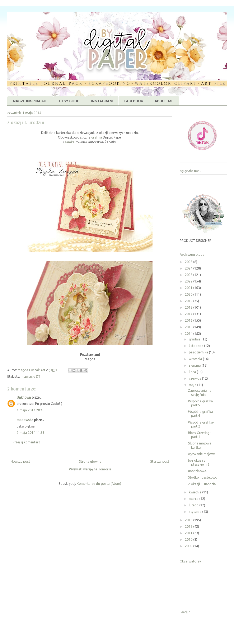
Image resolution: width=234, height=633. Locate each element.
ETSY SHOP (69, 101)
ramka (70, 142)
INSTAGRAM (102, 101)
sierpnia (195, 365)
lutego (194, 505)
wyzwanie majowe (201, 454)
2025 (189, 262)
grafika (96, 137)
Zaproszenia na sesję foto (199, 392)
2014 (189, 333)
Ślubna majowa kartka (199, 445)
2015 (189, 327)
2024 (189, 268)
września (196, 359)
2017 (189, 314)
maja (193, 385)
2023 (189, 275)
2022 (189, 281)
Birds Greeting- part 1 (199, 435)
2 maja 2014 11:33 (30, 432)
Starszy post (159, 461)
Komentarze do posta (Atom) (99, 483)
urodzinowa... (198, 471)
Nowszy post (20, 461)
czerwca (195, 378)
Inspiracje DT (31, 376)
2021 (189, 288)
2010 (189, 539)
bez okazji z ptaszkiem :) (198, 462)
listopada (196, 346)
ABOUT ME (164, 101)
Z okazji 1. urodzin (202, 484)
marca (194, 499)
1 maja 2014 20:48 (30, 410)
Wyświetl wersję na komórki (90, 469)
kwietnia (195, 492)
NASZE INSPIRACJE (30, 101)
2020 (189, 294)
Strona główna (90, 461)
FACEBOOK (133, 101)
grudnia (195, 339)
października (199, 352)
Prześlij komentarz (26, 442)
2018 (189, 307)
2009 (189, 546)
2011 (189, 533)
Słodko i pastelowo (202, 477)
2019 (189, 301)
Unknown (24, 397)
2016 (189, 320)
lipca (193, 372)
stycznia (195, 512)
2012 (189, 526)
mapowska (25, 420)
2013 (189, 520)
